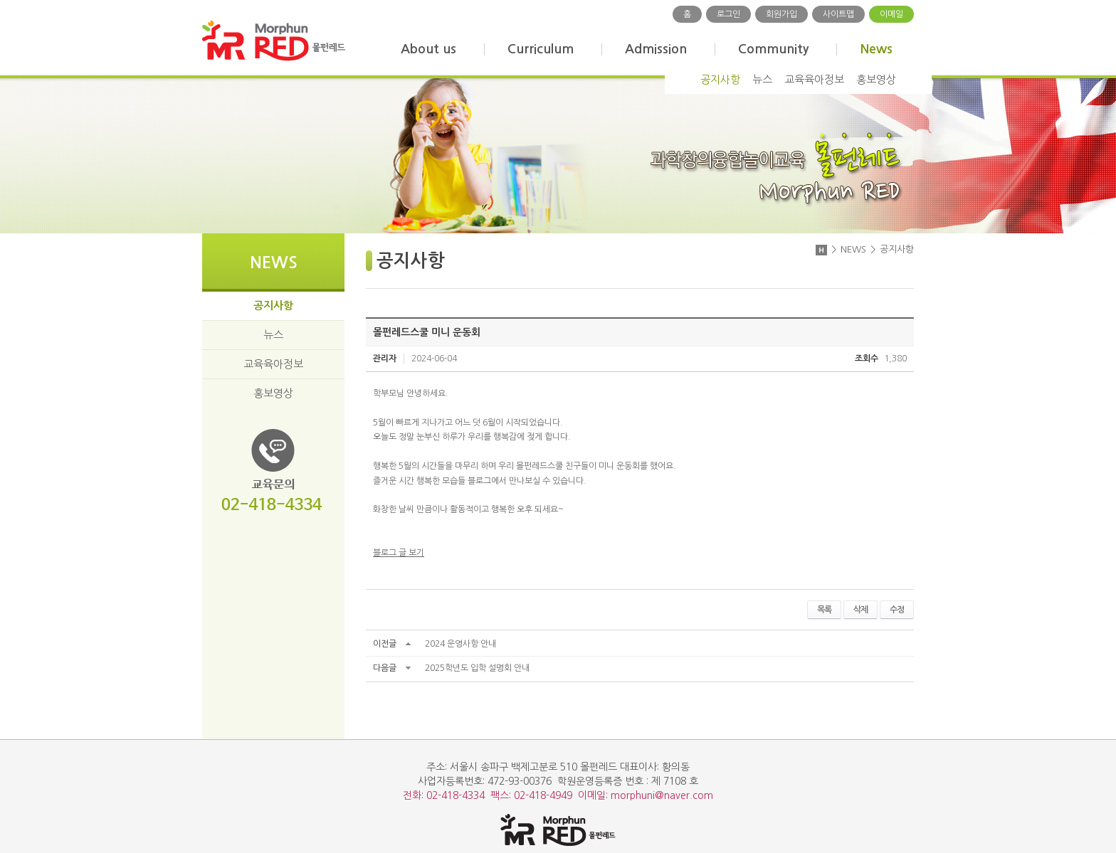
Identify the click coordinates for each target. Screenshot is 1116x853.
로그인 (728, 14)
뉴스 (762, 79)
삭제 (860, 609)
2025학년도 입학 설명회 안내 (477, 668)
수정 (897, 609)
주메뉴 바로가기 (0, 0)
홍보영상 (876, 79)
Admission (656, 49)
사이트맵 (838, 14)
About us (428, 49)
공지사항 (720, 79)
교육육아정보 (814, 79)
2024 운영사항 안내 (460, 644)
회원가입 (781, 14)
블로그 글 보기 (398, 553)
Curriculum (540, 49)
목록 (824, 609)
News (876, 49)
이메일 (891, 14)
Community (773, 49)
